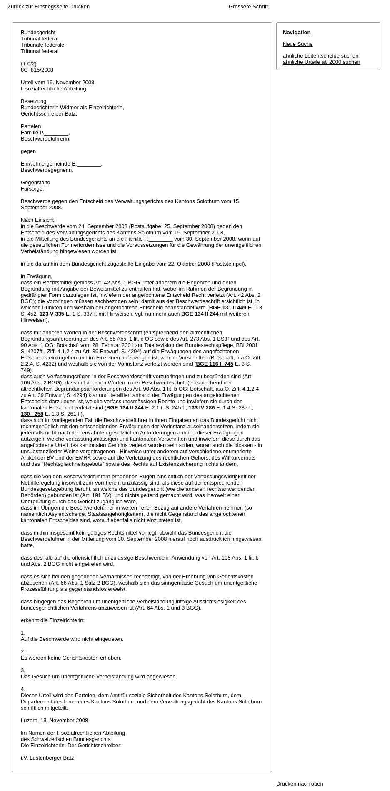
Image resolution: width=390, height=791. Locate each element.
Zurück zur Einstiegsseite (38, 6)
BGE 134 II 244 (200, 314)
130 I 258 (32, 414)
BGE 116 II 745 (215, 364)
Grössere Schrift (248, 6)
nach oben (310, 784)
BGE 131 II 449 (228, 307)
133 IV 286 (202, 407)
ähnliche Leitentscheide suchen (320, 56)
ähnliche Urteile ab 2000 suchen (321, 62)
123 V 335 (52, 314)
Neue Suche (298, 44)
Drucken (80, 6)
